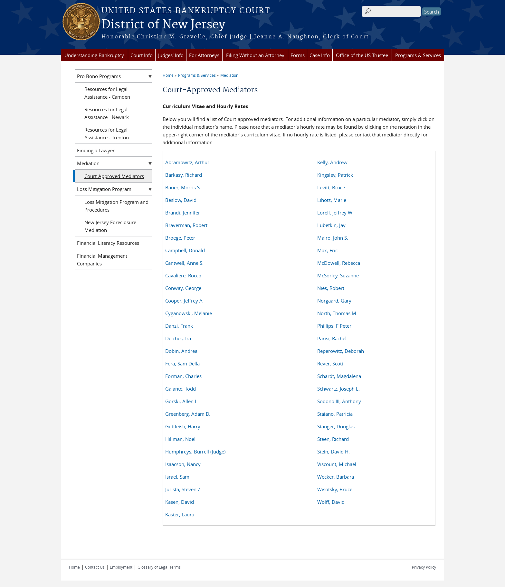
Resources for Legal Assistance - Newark (106, 113)
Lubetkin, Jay (331, 225)
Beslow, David (180, 200)
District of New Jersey (163, 24)
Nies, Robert (330, 288)
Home (168, 75)
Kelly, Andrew (332, 162)
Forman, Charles (183, 376)
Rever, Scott (330, 363)
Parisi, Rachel (332, 338)
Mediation (229, 75)
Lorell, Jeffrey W (334, 212)
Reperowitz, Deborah (340, 351)
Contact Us (95, 567)
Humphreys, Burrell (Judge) (195, 451)
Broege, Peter (180, 237)
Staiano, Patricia (335, 414)
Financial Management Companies (102, 260)
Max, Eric (327, 250)
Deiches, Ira (178, 338)
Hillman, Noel (180, 439)
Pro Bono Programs (99, 76)
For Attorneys (204, 55)
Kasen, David (179, 502)
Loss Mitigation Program (104, 189)
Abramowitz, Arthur (187, 162)
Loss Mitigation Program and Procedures (116, 206)
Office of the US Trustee (362, 55)
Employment (121, 567)
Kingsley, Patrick (335, 175)
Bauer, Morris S (182, 187)
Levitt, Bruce (331, 187)
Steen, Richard (333, 439)
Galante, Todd (180, 388)
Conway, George (183, 288)
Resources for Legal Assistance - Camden (107, 93)
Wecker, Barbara (335, 476)
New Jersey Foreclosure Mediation (110, 226)
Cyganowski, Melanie (188, 313)
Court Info (141, 55)
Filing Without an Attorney (255, 55)
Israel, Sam (177, 476)
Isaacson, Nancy (183, 464)
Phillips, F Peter (334, 326)
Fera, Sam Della (182, 363)
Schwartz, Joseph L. (338, 388)
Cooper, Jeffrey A (184, 300)
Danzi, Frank (179, 326)
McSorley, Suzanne (338, 275)
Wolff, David (331, 502)
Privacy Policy (424, 567)
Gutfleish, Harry (182, 426)
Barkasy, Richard (183, 175)
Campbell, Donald (185, 250)
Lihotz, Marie (331, 200)
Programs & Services (418, 55)
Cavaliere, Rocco (183, 275)
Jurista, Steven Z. (183, 489)
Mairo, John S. (332, 237)
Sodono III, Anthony (339, 401)
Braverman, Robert (186, 225)
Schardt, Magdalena (339, 376)
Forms (298, 55)
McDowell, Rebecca (338, 263)
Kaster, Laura (179, 514)
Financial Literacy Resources (108, 243)
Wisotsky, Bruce (334, 489)
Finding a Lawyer (96, 150)
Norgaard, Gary (334, 300)
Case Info (320, 55)
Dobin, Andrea (181, 351)
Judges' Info (171, 55)
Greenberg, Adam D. (187, 414)
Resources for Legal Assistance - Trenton (106, 133)
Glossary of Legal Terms (159, 567)
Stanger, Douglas (336, 426)
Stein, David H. (333, 451)
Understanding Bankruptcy (94, 55)
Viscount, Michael (336, 464)
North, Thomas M (336, 313)
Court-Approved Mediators (114, 176)
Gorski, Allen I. (181, 401)
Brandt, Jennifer (182, 212)
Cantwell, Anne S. (184, 263)
